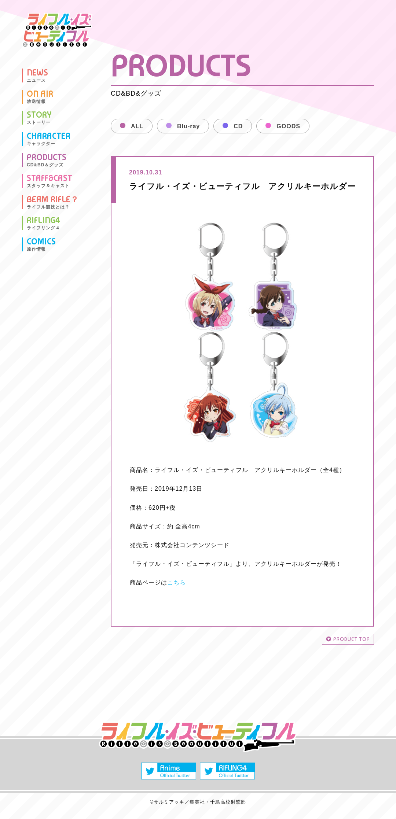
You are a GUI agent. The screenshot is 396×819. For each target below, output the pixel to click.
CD (238, 126)
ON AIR (40, 97)
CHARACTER (48, 139)
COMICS (41, 244)
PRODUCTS (46, 160)
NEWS (37, 75)
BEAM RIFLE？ (53, 202)
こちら (176, 582)
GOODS (288, 126)
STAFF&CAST (49, 181)
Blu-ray (188, 126)
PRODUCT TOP (348, 639)
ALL (137, 126)
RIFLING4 (43, 223)
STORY (39, 118)
